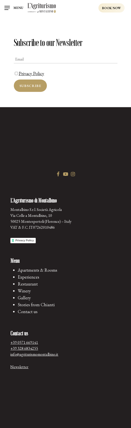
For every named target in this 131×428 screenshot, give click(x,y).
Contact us (27, 311)
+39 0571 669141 (24, 342)
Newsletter (19, 366)
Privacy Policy (31, 73)
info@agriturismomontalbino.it (34, 354)
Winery (24, 291)
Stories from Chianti (36, 304)
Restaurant (28, 284)
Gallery (24, 298)
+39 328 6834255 (24, 348)
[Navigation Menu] (13, 8)
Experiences (28, 277)
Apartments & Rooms (37, 270)
